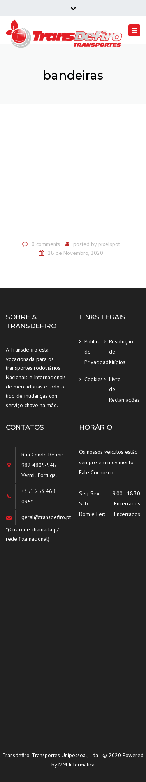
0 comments (46, 243)
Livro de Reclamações (118, 389)
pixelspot (109, 243)
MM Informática (76, 764)
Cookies (93, 379)
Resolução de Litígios (118, 352)
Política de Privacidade (94, 352)
